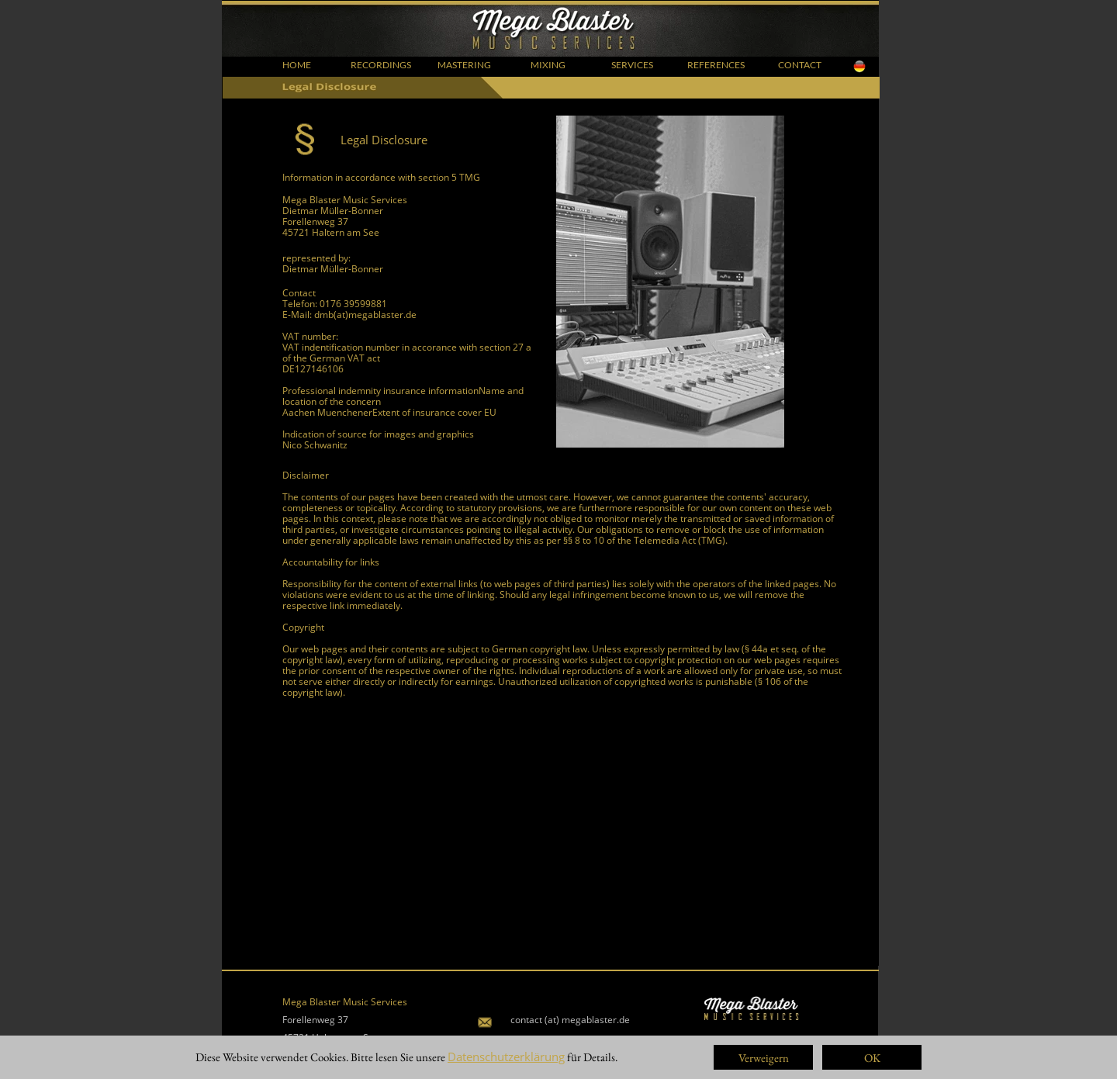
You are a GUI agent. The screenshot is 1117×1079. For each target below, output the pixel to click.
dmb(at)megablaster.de (365, 314)
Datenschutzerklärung (506, 1056)
